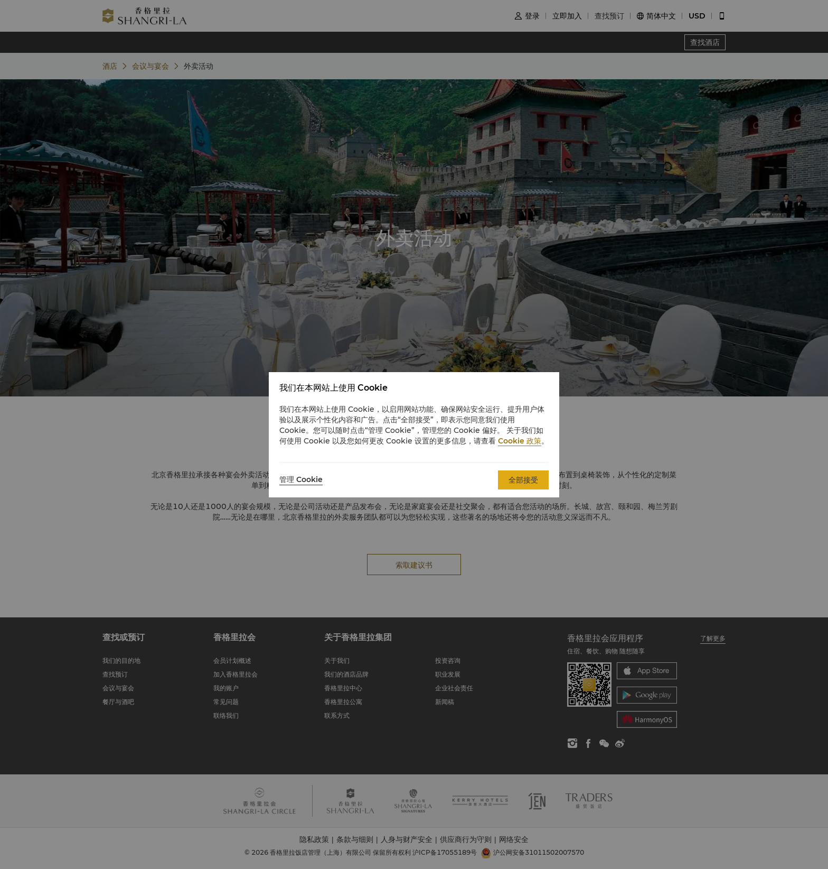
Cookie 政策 (519, 441)
